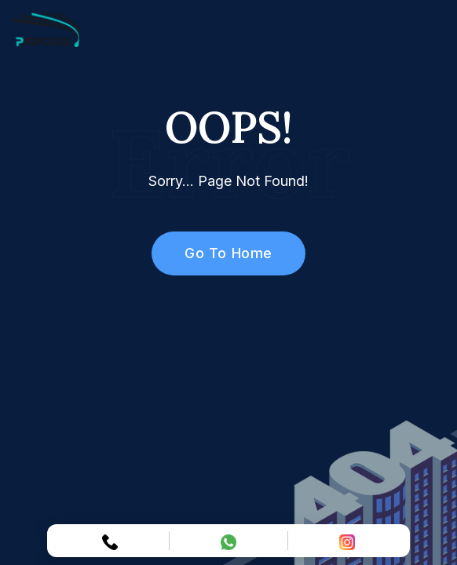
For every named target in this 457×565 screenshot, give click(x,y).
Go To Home (219, 253)
